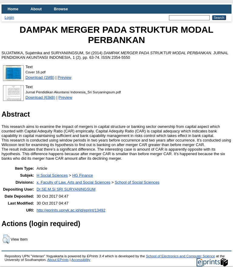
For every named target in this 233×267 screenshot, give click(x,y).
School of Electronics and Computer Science (180, 256)
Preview (65, 77)
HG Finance (82, 175)
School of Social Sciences (137, 182)
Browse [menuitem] (61, 9)
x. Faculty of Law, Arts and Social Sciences (73, 182)
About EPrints (58, 260)
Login (9, 17)
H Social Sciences (52, 175)
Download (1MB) (39, 77)
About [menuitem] (36, 9)
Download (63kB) (40, 97)
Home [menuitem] (13, 9)
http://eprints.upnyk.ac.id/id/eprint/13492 (70, 210)
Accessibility (80, 260)
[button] (5, 239)
